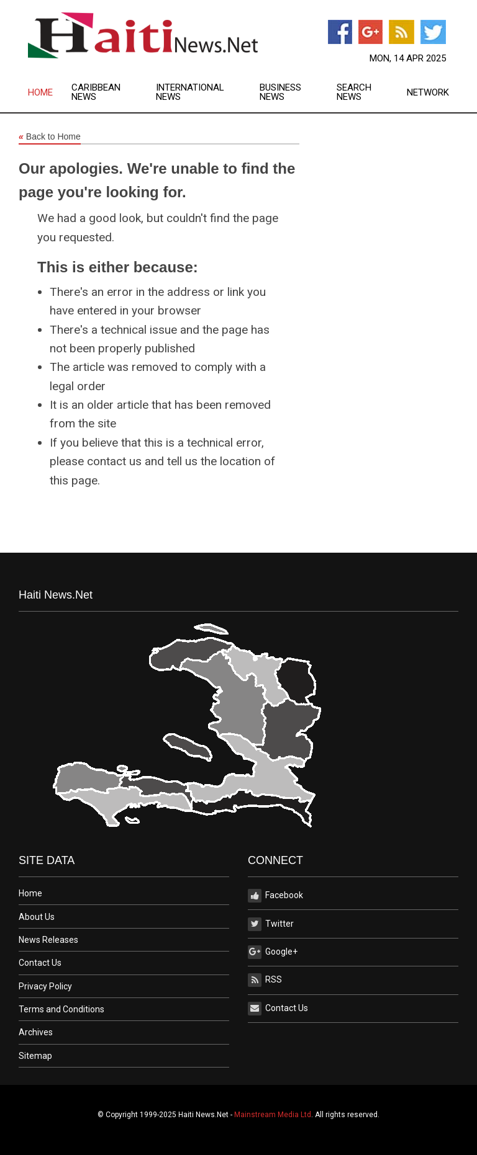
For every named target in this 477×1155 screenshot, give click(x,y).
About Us (37, 917)
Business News (280, 92)
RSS (265, 980)
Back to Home (50, 137)
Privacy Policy (45, 986)
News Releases (48, 940)
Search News (354, 92)
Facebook (275, 896)
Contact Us (40, 963)
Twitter (271, 924)
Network (428, 92)
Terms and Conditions (61, 1009)
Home (40, 92)
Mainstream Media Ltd (272, 1114)
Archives (36, 1032)
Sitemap (35, 1056)
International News (190, 92)
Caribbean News (95, 92)
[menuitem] (49, 92)
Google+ (273, 952)
